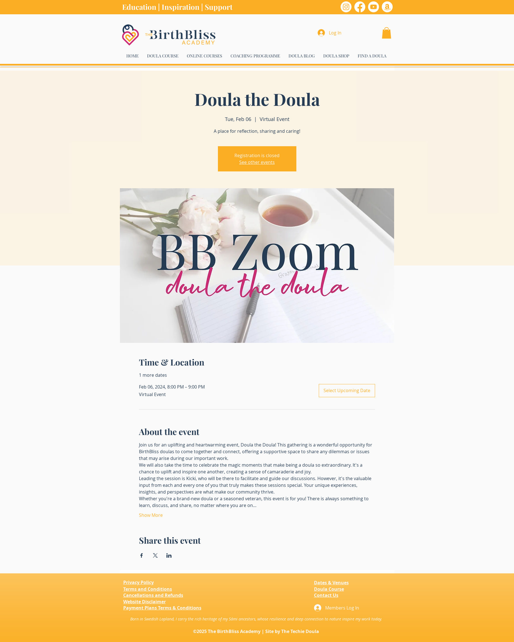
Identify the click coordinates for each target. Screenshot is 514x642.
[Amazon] (387, 6)
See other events (257, 162)
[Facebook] (359, 6)
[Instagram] (346, 6)
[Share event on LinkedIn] (169, 555)
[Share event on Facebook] (141, 555)
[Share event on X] (155, 555)
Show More (151, 515)
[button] (386, 33)
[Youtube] (373, 6)
